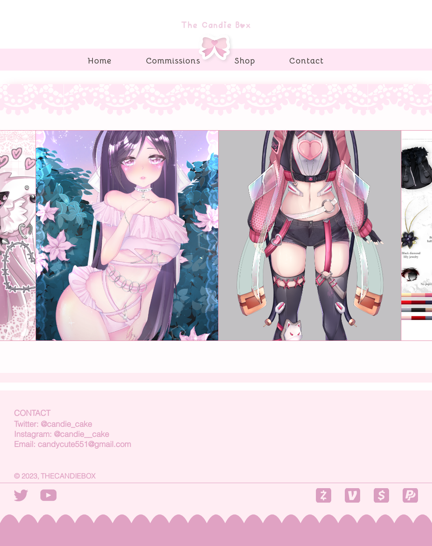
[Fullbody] (310, 235)
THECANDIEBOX (68, 476)
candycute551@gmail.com (84, 444)
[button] (323, 495)
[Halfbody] (127, 235)
